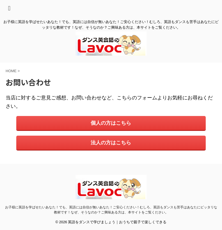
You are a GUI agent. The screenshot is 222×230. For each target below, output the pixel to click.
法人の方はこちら (111, 142)
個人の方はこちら (111, 123)
